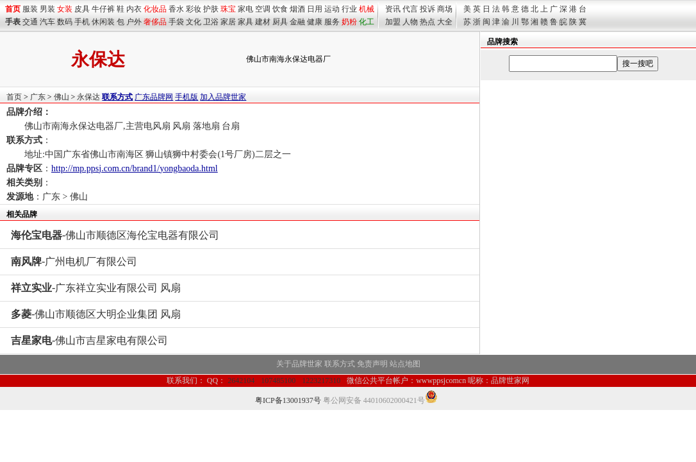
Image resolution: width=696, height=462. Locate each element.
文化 (193, 21)
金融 (297, 21)
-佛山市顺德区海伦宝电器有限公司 (115, 235)
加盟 (393, 21)
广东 (38, 96)
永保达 (88, 96)
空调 (262, 8)
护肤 (211, 8)
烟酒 (297, 8)
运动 (332, 8)
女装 (64, 8)
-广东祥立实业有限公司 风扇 (96, 287)
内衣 (134, 8)
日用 (314, 8)
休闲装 (103, 21)
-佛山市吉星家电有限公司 (89, 340)
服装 (30, 8)
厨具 (280, 21)
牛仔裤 (103, 8)
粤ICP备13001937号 (288, 400)
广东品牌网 (154, 96)
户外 (134, 21)
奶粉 (349, 21)
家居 (228, 21)
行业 (349, 8)
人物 (410, 21)
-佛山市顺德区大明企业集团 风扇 (96, 314)
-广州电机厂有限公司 (74, 261)
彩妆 (193, 8)
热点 (427, 21)
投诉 (427, 8)
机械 (366, 8)
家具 (245, 21)
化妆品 (155, 8)
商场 (444, 8)
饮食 (280, 8)
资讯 (393, 8)
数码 (64, 21)
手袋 (176, 21)
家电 (245, 8)
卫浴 (211, 21)
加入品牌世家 (223, 96)
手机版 (186, 96)
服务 (332, 21)
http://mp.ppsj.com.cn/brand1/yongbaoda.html (134, 168)
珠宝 (228, 8)
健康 (314, 21)
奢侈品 (155, 21)
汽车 (47, 21)
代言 (410, 8)
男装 (47, 8)
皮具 (82, 8)
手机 (82, 21)
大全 (444, 21)
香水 (176, 8)
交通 (30, 21)
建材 (262, 21)
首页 (14, 96)
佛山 (61, 96)
